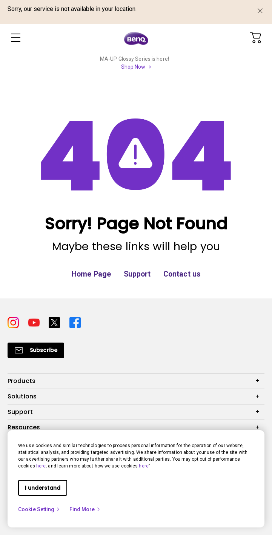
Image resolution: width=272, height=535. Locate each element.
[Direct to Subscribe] (36, 350)
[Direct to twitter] (56, 322)
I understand (42, 488)
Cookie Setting (39, 509)
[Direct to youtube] (35, 322)
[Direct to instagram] (15, 322)
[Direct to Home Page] (136, 38)
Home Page (91, 274)
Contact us (182, 274)
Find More (85, 509)
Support (137, 274)
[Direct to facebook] (75, 322)
